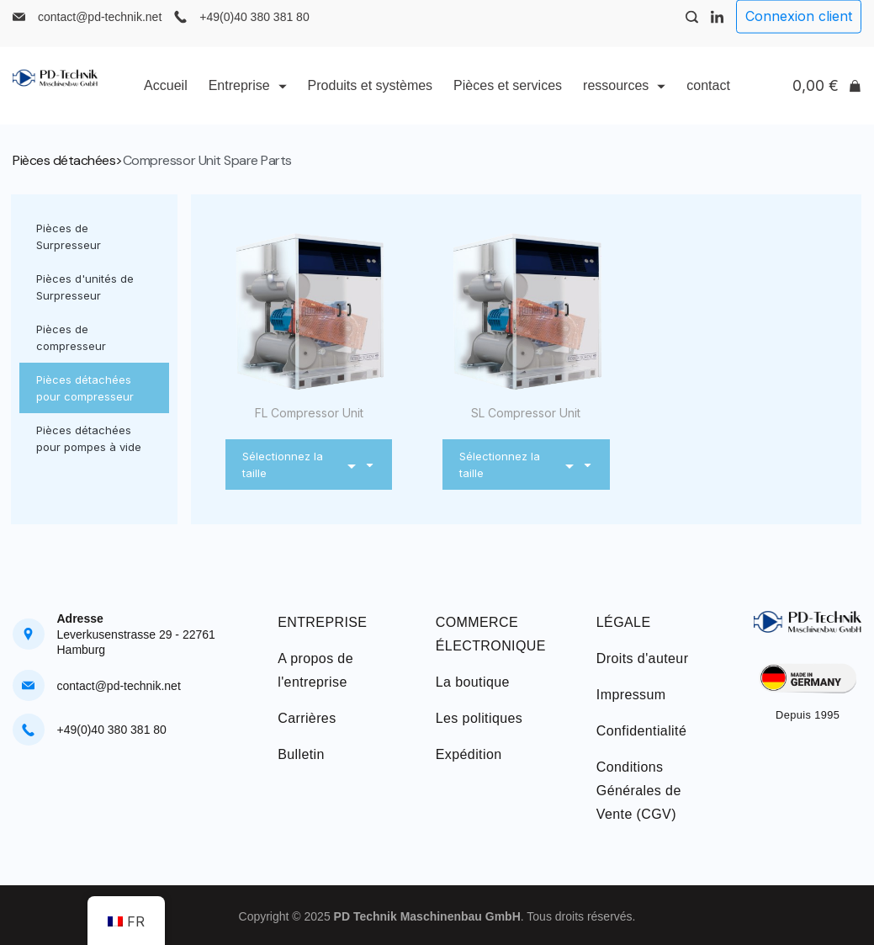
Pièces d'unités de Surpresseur (85, 287)
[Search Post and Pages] (692, 30)
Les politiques (479, 718)
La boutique (473, 682)
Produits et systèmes (370, 99)
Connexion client (798, 29)
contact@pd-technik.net (100, 30)
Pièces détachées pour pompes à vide (88, 438)
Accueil (166, 99)
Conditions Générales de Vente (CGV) (638, 790)
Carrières (307, 718)
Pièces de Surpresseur (68, 236)
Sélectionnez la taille (308, 464)
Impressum (631, 695)
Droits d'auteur (642, 658)
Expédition (469, 754)
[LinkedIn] (717, 30)
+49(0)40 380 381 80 (254, 30)
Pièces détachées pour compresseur (85, 388)
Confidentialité (641, 731)
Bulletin (301, 754)
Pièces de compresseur (71, 337)
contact (708, 99)
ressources (624, 99)
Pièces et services (507, 99)
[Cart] (826, 99)
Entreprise (248, 99)
